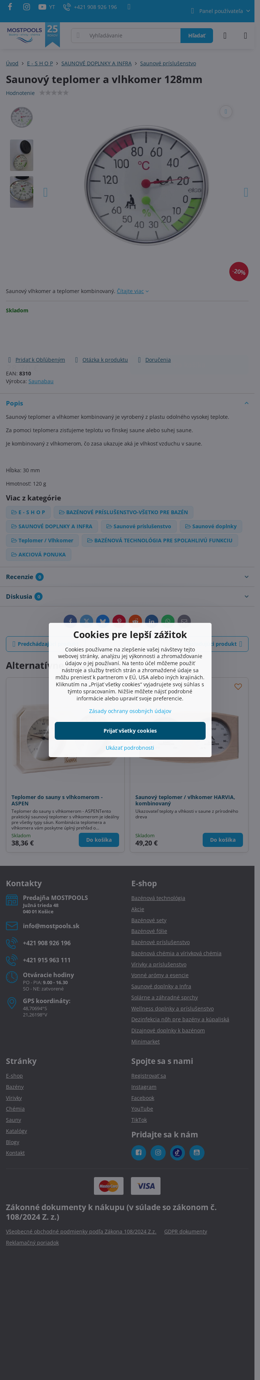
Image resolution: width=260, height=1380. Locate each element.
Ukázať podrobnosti (130, 747)
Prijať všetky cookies (130, 730)
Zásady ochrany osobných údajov (130, 710)
